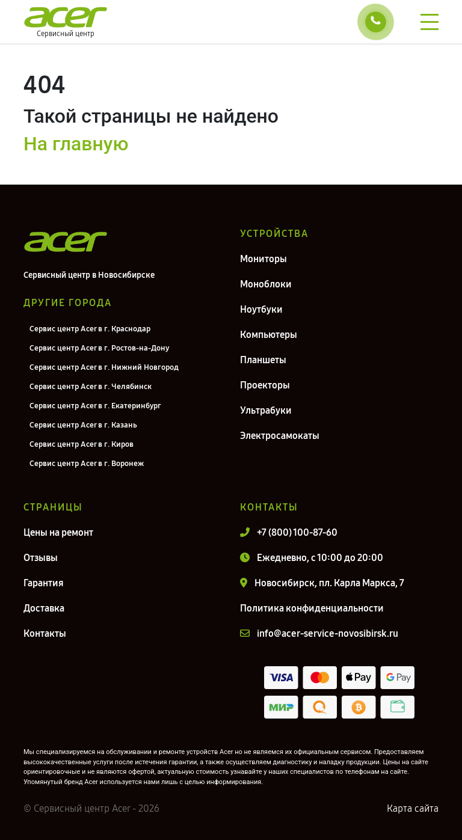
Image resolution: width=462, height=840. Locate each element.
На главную (75, 143)
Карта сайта (413, 808)
